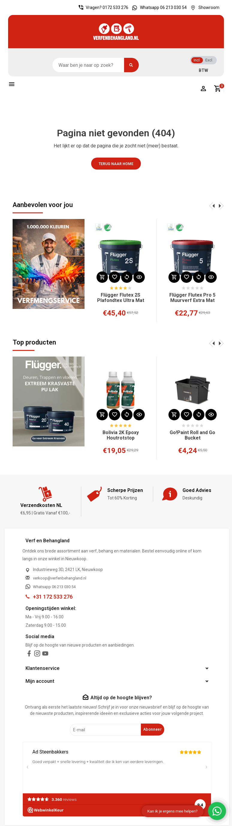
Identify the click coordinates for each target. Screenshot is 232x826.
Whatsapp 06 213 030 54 (158, 7)
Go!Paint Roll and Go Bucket (192, 435)
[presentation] (212, 206)
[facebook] (29, 655)
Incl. (197, 60)
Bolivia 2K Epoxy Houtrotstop (121, 435)
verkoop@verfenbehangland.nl (59, 578)
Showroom (203, 7)
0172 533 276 (115, 7)
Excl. (209, 60)
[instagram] (37, 655)
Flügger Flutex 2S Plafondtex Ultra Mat (120, 297)
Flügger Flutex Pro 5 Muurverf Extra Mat (192, 297)
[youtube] (45, 655)
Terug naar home (116, 164)
